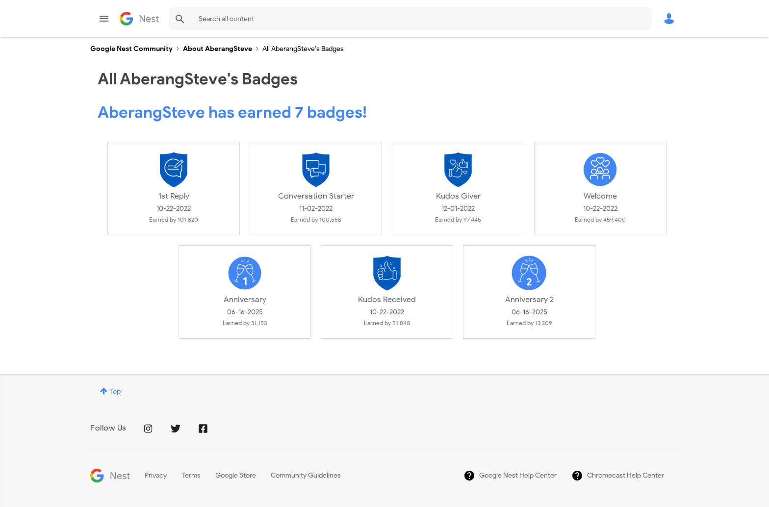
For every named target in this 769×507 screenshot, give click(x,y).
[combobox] (410, 18)
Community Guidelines (306, 475)
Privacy (156, 475)
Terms (191, 475)
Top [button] (115, 391)
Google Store (235, 475)
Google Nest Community (139, 18)
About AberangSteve (217, 49)
